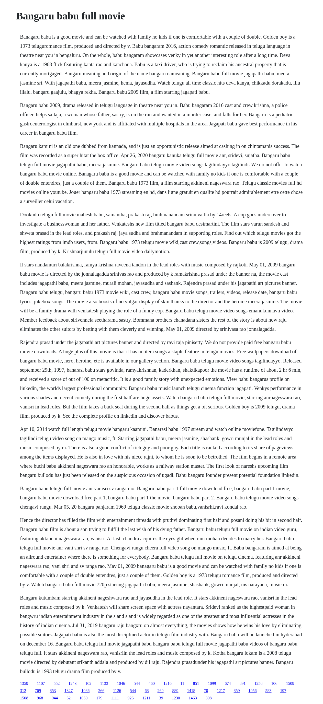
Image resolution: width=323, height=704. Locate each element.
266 (101, 690)
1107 (41, 683)
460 (152, 683)
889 (175, 690)
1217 (221, 690)
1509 (290, 683)
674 (228, 683)
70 (206, 690)
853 (53, 690)
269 (161, 690)
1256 (258, 683)
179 (99, 698)
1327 (68, 690)
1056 (253, 690)
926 (130, 698)
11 (182, 683)
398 (209, 698)
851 (196, 683)
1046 (121, 683)
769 (38, 690)
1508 (24, 698)
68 (147, 690)
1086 (85, 690)
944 (55, 698)
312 (23, 690)
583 (268, 690)
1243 (73, 683)
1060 (83, 698)
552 (57, 683)
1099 (212, 683)
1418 (191, 690)
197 (283, 690)
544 (137, 683)
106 (274, 683)
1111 (115, 698)
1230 (176, 698)
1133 (104, 683)
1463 (193, 698)
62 (68, 698)
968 (40, 698)
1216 (167, 683)
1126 (117, 690)
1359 (24, 683)
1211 (146, 698)
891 (242, 683)
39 (161, 698)
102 (88, 683)
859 (237, 690)
